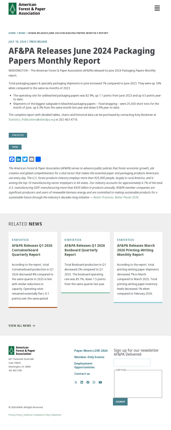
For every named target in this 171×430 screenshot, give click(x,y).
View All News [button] (20, 326)
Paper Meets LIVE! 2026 (91, 351)
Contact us (82, 374)
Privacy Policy (15, 415)
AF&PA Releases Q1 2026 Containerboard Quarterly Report (32, 250)
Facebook (89, 382)
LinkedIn (83, 382)
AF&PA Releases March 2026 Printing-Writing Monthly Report (136, 250)
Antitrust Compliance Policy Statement (42, 415)
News (22, 33)
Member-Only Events (89, 357)
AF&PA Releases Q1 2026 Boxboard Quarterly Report (84, 250)
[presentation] (129, 384)
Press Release (38, 41)
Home (12, 33)
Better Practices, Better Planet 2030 (115, 197)
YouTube (100, 382)
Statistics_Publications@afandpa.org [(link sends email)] (32, 119)
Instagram (95, 382)
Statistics (20, 239)
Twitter (77, 382)
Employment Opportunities (84, 365)
